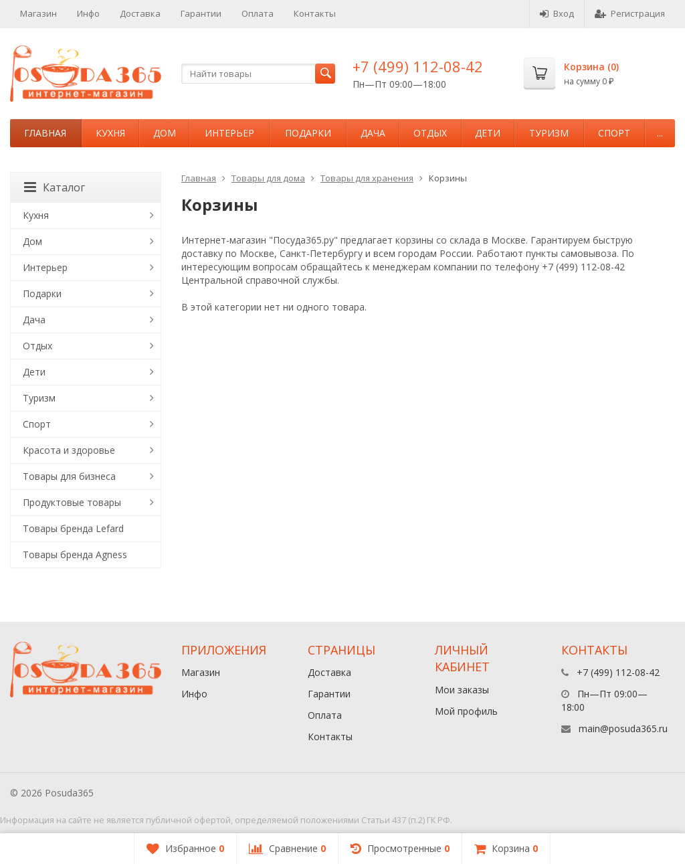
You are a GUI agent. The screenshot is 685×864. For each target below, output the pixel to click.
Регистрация (630, 13)
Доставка (140, 13)
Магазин (38, 13)
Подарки (308, 132)
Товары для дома (268, 178)
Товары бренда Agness (75, 554)
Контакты (315, 13)
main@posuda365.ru (623, 728)
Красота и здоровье (69, 450)
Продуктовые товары (72, 502)
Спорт (614, 132)
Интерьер (229, 132)
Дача (373, 132)
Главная (45, 132)
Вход (557, 13)
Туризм (549, 132)
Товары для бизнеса (69, 476)
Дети (487, 132)
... (660, 132)
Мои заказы (462, 689)
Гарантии (201, 13)
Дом (164, 132)
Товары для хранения (366, 178)
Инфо (88, 13)
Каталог (54, 187)
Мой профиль (466, 711)
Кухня (110, 132)
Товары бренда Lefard (73, 528)
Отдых (430, 132)
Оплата (257, 13)
